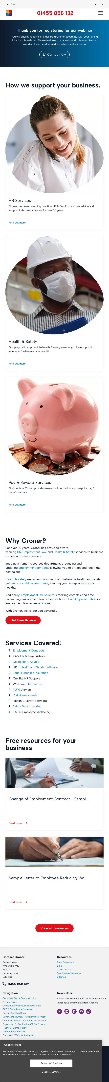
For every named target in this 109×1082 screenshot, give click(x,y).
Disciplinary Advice (26, 662)
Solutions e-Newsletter (69, 973)
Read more (15, 823)
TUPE (17, 690)
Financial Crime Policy (14, 1027)
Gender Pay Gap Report (14, 1013)
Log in (100, 4)
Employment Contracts (28, 650)
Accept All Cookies (51, 1063)
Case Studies (64, 969)
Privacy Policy (9, 1002)
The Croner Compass (13, 1031)
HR (22, 656)
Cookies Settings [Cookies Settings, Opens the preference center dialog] (51, 1072)
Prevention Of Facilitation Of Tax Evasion (24, 1024)
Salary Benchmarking (27, 706)
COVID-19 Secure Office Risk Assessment (24, 1020)
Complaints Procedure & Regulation (21, 1005)
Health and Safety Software (39, 667)
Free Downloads (65, 962)
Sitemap (61, 977)
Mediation (35, 684)
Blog (59, 965)
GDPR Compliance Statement (18, 1009)
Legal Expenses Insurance (30, 673)
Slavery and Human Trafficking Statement (24, 1016)
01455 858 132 (55, 13)
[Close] (98, 1044)
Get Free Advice (23, 620)
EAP (16, 712)
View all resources (54, 928)
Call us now (54, 54)
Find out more (17, 222)
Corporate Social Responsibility (19, 998)
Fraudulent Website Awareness (19, 1035)
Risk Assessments (25, 695)
